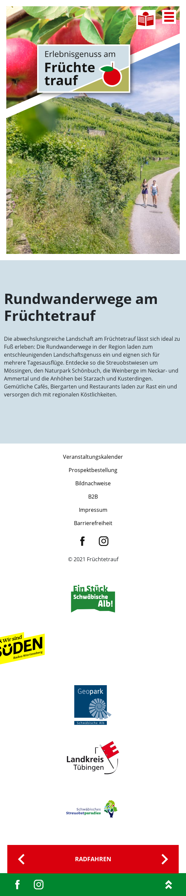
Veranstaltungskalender (93, 456)
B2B (93, 496)
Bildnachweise (93, 483)
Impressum (93, 509)
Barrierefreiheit (93, 523)
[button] (12, 884)
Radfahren (93, 859)
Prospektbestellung (93, 470)
